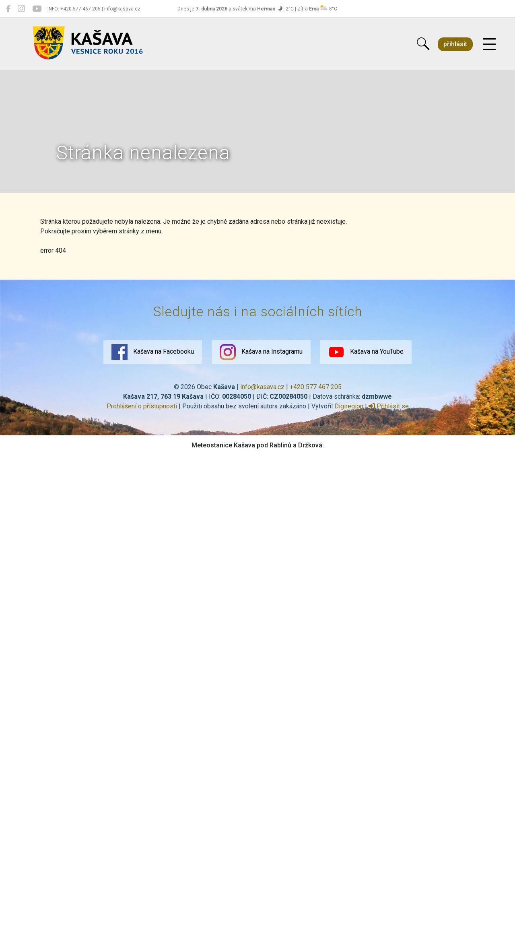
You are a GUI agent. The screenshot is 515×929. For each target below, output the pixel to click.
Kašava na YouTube (366, 352)
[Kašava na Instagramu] (21, 9)
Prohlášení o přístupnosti (142, 406)
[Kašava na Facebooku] (8, 9)
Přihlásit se (389, 406)
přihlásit (455, 44)
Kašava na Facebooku (152, 352)
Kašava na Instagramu (261, 352)
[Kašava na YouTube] (36, 9)
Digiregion (348, 406)
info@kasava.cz (262, 387)
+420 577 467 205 (316, 387)
